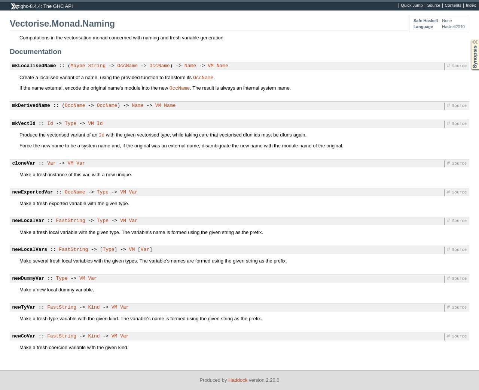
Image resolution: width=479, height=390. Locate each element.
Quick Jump (411, 5)
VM (211, 66)
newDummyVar (28, 278)
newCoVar (24, 336)
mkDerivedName (31, 105)
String (97, 66)
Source (433, 5)
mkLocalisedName (34, 66)
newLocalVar (28, 221)
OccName (127, 66)
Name (190, 66)
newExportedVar (32, 192)
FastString (70, 221)
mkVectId (24, 123)
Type (70, 123)
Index (471, 5)
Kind (94, 307)
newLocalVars (30, 249)
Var (51, 163)
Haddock (237, 380)
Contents (453, 5)
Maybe (78, 66)
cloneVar (24, 163)
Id (50, 123)
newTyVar (24, 307)
